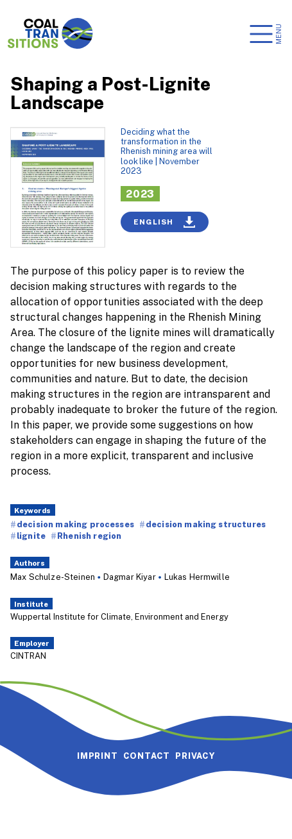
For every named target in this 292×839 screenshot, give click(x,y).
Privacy (195, 755)
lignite (31, 535)
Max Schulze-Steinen (52, 577)
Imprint (97, 755)
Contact (147, 755)
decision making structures (206, 524)
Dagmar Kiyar (129, 577)
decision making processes (75, 524)
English (164, 222)
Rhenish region (89, 535)
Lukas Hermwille (197, 577)
